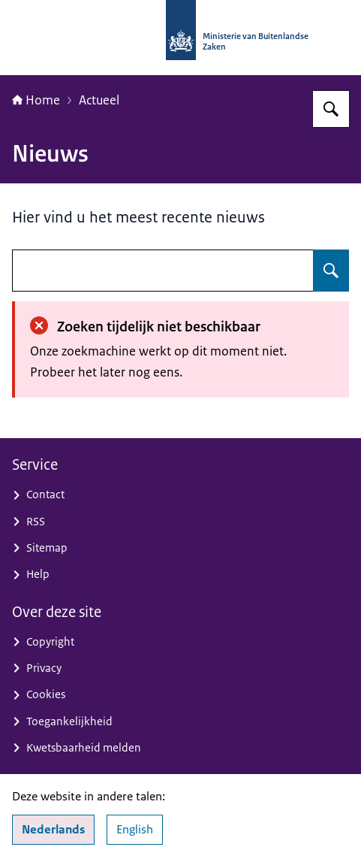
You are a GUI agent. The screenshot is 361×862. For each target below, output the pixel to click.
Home (36, 100)
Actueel (99, 100)
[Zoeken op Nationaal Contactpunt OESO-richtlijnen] (331, 109)
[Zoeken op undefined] (331, 271)
